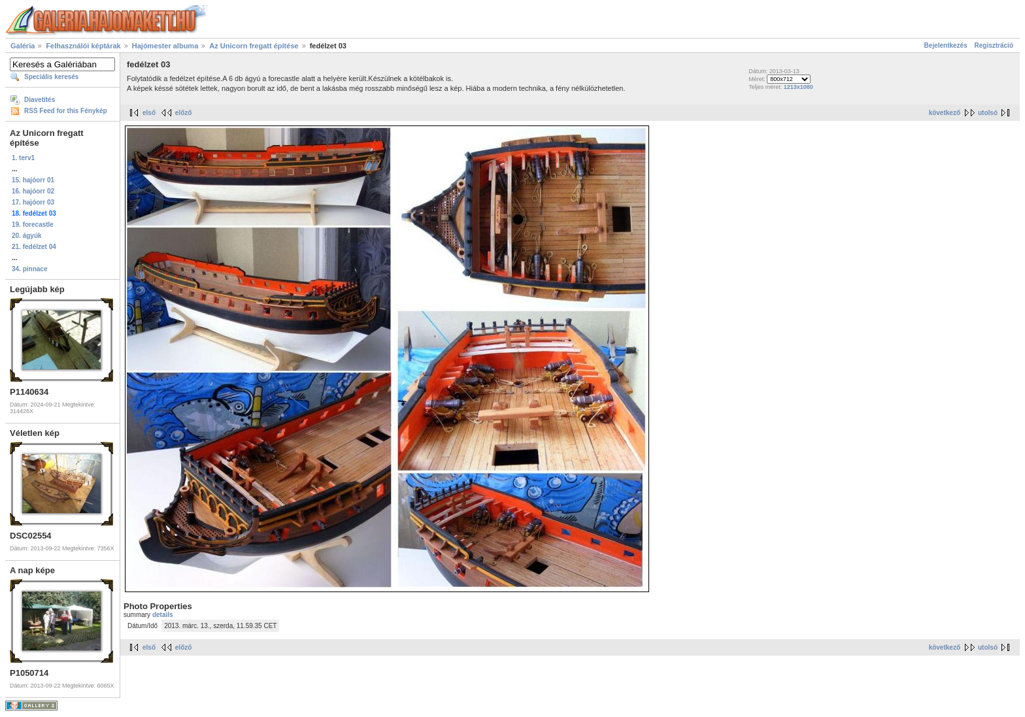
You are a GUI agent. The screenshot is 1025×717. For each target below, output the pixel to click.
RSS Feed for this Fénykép (65, 110)
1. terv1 (23, 157)
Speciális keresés (51, 76)
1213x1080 (798, 87)
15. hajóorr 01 (33, 180)
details (162, 614)
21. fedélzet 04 (34, 246)
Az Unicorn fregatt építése (253, 46)
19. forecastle (33, 224)
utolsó (988, 112)
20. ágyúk (27, 235)
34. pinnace (29, 269)
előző (183, 112)
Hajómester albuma (165, 46)
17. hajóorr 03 (33, 202)
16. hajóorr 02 (33, 191)
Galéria (22, 46)
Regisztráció (994, 45)
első (149, 112)
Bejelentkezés (945, 45)
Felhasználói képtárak (83, 46)
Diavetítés (39, 99)
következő (944, 112)
